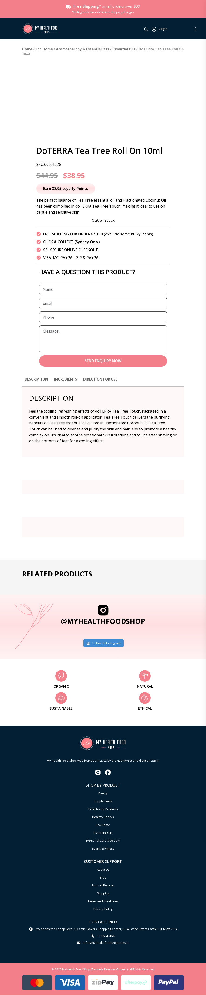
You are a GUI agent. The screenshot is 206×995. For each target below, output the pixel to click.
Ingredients (67, 379)
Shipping (103, 893)
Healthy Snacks (103, 817)
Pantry (103, 793)
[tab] (37, 381)
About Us (103, 870)
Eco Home (44, 49)
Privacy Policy (103, 909)
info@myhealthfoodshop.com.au (106, 943)
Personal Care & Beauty (103, 841)
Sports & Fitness (103, 849)
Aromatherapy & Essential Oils (82, 49)
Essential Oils (123, 49)
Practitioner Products (103, 809)
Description (37, 379)
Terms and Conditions (103, 901)
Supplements (103, 801)
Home (27, 49)
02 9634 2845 (106, 936)
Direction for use (104, 379)
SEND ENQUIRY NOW (103, 361)
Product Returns (103, 885)
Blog (103, 878)
